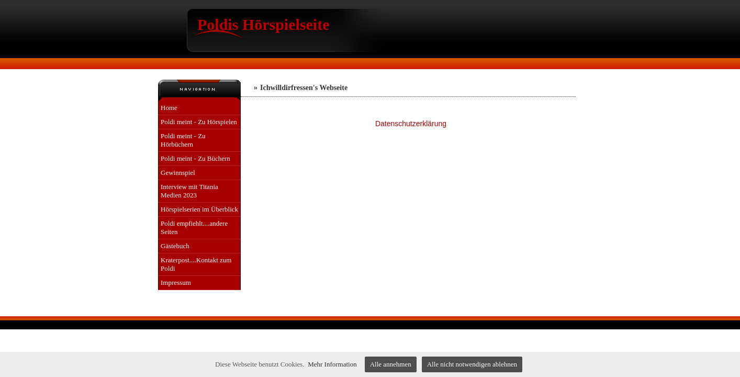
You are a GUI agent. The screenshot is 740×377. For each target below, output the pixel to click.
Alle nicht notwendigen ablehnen (472, 364)
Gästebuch (175, 246)
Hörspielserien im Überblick (199, 209)
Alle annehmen (390, 364)
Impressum (176, 282)
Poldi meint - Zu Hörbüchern (183, 140)
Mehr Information (332, 364)
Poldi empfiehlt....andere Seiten (194, 227)
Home (169, 108)
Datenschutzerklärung (410, 123)
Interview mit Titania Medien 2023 (189, 191)
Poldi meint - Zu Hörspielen (199, 122)
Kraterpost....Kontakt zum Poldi (196, 264)
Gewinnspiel (178, 172)
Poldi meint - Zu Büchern (195, 158)
